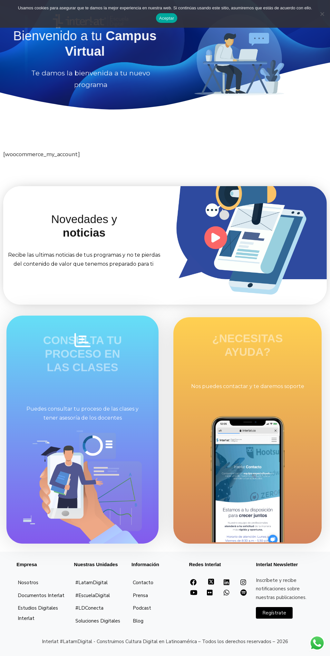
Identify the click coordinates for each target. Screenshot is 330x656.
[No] (322, 14)
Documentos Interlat (41, 595)
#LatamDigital (91, 582)
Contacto (143, 582)
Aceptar (166, 18)
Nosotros (28, 582)
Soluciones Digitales (97, 621)
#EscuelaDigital (92, 595)
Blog (138, 621)
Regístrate (274, 613)
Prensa (140, 595)
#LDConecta (89, 608)
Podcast (142, 608)
